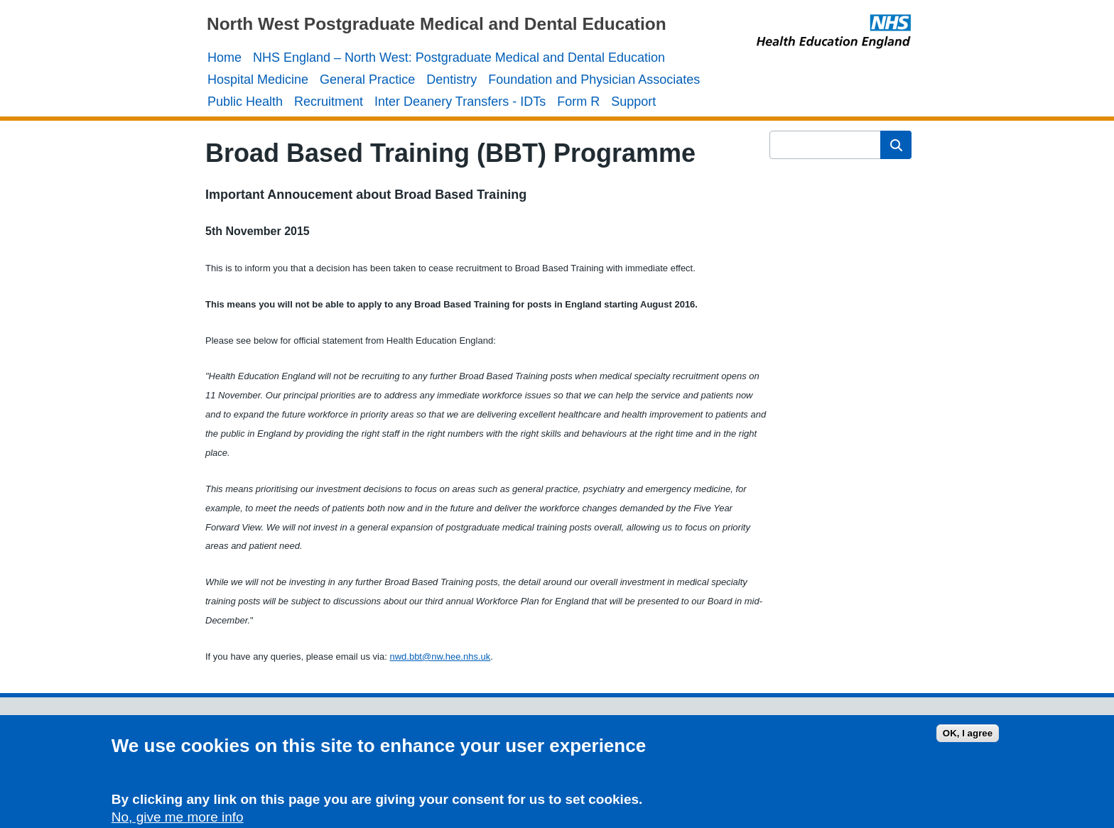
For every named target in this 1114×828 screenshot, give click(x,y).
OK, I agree (968, 737)
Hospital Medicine (257, 79)
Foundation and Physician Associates (594, 79)
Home (224, 57)
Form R (578, 101)
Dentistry (451, 79)
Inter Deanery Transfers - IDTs (460, 101)
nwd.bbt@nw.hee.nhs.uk (439, 656)
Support (633, 101)
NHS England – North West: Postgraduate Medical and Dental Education (459, 57)
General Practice (367, 79)
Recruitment (328, 101)
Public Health (245, 101)
